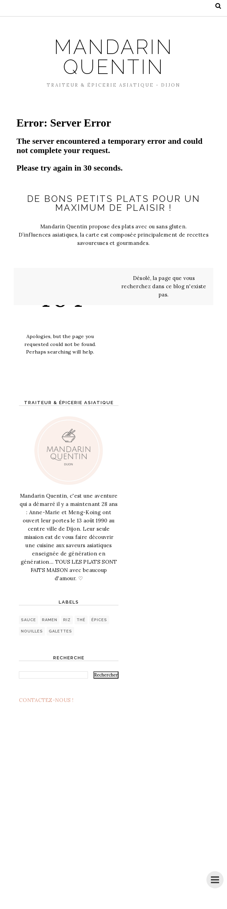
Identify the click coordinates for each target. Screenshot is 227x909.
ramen (49, 620)
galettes (60, 631)
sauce (28, 620)
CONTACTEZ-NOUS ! (46, 700)
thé (81, 620)
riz (67, 620)
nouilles (32, 631)
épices (99, 620)
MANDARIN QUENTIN (113, 57)
